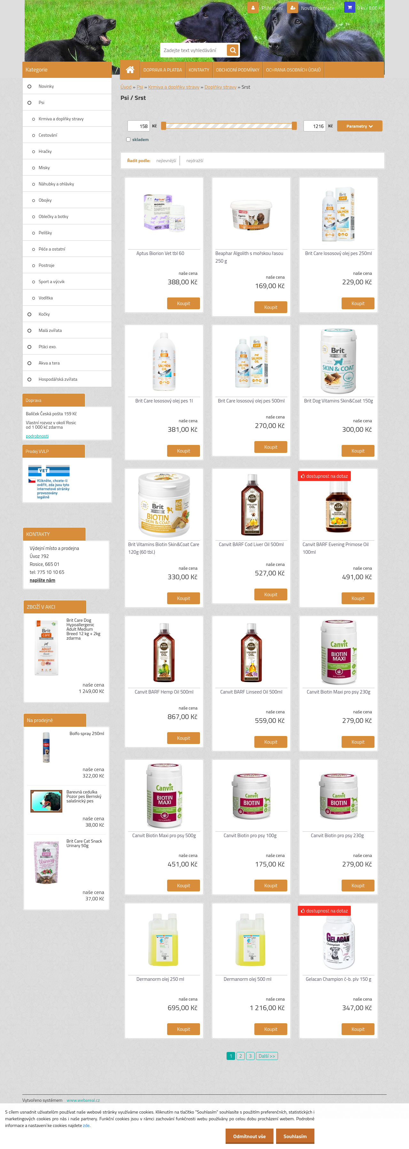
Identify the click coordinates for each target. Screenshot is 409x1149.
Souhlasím (294, 1136)
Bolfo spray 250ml (87, 733)
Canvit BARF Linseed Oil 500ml (251, 691)
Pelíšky (45, 232)
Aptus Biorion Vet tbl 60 (160, 253)
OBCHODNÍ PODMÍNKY (237, 69)
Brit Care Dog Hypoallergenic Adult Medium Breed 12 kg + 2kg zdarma (83, 629)
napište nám (42, 580)
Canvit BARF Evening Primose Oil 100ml (336, 548)
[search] (232, 50)
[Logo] (182, 20)
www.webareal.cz (83, 1100)
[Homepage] (132, 70)
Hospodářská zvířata (58, 379)
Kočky (44, 314)
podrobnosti (37, 435)
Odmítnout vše (248, 1136)
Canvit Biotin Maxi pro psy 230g (338, 691)
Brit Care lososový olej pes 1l (164, 400)
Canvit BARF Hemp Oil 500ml (164, 691)
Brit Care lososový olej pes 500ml (251, 400)
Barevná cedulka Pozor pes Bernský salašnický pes (83, 796)
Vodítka (46, 297)
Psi (41, 102)
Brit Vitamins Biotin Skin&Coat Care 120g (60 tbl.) (163, 548)
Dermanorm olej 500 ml (248, 979)
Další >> (267, 1056)
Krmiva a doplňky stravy (61, 118)
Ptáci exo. (48, 346)
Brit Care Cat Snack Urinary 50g (84, 843)
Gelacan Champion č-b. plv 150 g (338, 979)
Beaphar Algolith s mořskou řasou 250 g (249, 257)
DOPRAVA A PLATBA (162, 69)
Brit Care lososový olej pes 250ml (338, 253)
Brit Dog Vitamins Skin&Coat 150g (338, 400)
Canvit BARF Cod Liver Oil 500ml (251, 544)
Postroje (46, 265)
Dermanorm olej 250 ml (160, 979)
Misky (44, 167)
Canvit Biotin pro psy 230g (337, 835)
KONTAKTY (199, 69)
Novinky (46, 86)
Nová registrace (317, 8)
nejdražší (194, 160)
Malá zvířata (50, 330)
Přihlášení (272, 8)
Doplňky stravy (220, 87)
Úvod (126, 87)
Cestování (48, 134)
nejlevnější (166, 160)
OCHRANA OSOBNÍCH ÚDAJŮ (293, 69)
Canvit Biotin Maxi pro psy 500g (164, 835)
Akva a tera (49, 362)
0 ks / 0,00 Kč (370, 7)
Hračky (45, 151)
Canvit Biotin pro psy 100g (250, 835)
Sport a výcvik (52, 281)
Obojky (45, 200)
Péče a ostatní (52, 248)
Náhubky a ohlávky (56, 183)
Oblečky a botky (53, 216)
